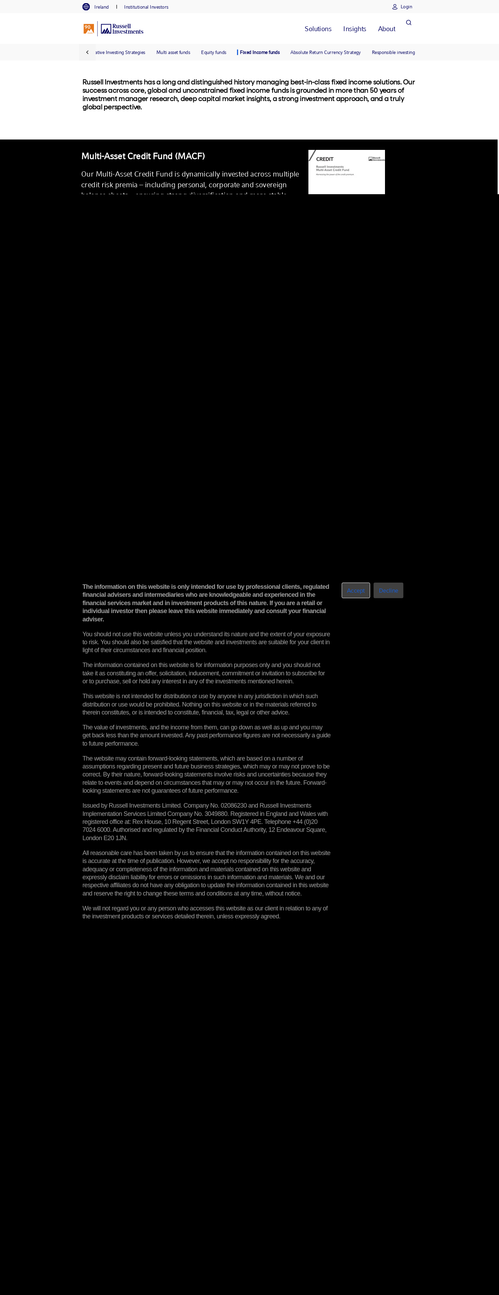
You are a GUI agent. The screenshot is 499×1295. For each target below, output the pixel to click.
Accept (356, 590)
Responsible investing (393, 52)
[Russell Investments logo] (113, 28)
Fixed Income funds (259, 52)
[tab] (99, 7)
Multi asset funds (173, 52)
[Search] (409, 28)
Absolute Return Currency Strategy (325, 52)
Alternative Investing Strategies (114, 52)
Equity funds (213, 52)
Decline (388, 590)
